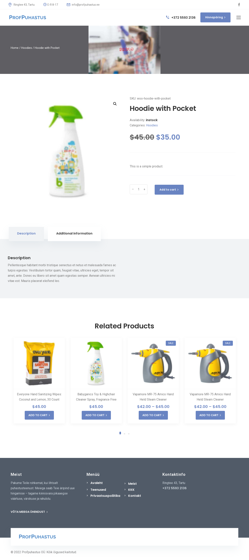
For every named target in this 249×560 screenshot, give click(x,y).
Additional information (74, 233)
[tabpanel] (39, 380)
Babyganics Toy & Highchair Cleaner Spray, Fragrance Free (96, 396)
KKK (131, 489)
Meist (132, 483)
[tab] (26, 234)
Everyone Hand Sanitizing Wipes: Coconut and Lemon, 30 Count (39, 396)
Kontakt (134, 496)
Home (14, 48)
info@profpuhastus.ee (83, 4)
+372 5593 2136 (181, 17)
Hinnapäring (215, 17)
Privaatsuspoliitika (105, 496)
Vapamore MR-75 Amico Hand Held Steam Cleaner (153, 396)
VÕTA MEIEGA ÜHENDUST (29, 512)
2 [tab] (124, 433)
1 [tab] (120, 432)
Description (26, 233)
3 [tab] (129, 433)
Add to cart (169, 190)
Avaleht (96, 483)
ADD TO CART (39, 415)
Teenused (98, 489)
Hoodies (26, 48)
